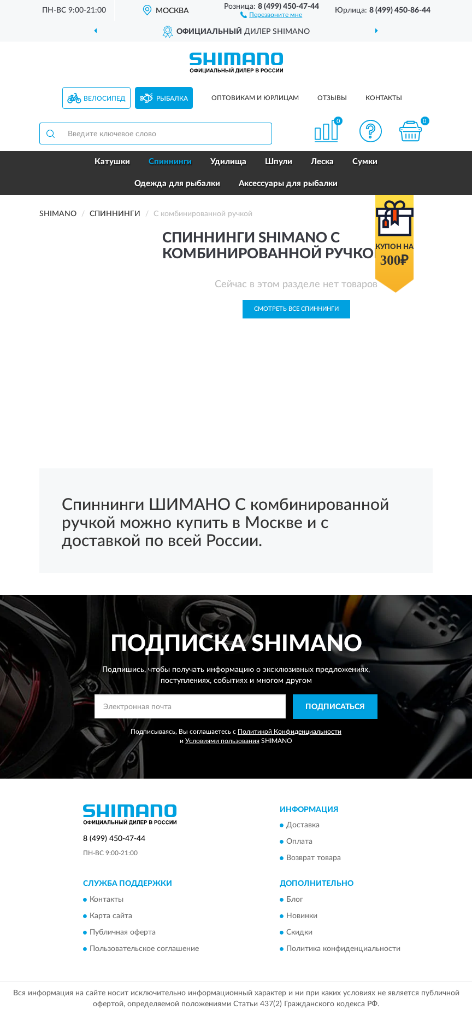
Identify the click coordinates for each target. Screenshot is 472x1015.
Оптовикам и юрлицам (255, 98)
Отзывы (332, 98)
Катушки (112, 162)
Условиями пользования (222, 741)
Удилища (228, 162)
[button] (271, 14)
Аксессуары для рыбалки (288, 183)
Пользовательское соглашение (144, 949)
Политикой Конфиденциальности (289, 731)
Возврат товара (313, 858)
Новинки (301, 916)
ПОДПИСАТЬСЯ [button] (335, 707)
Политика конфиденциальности (343, 949)
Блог (294, 899)
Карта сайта (111, 916)
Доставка (303, 826)
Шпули (278, 162)
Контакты (383, 98)
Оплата (299, 842)
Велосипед (105, 98)
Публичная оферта (123, 932)
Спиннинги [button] (170, 162)
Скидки (299, 932)
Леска (322, 162)
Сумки (364, 162)
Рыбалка (172, 98)
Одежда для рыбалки (177, 183)
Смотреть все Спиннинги (296, 309)
